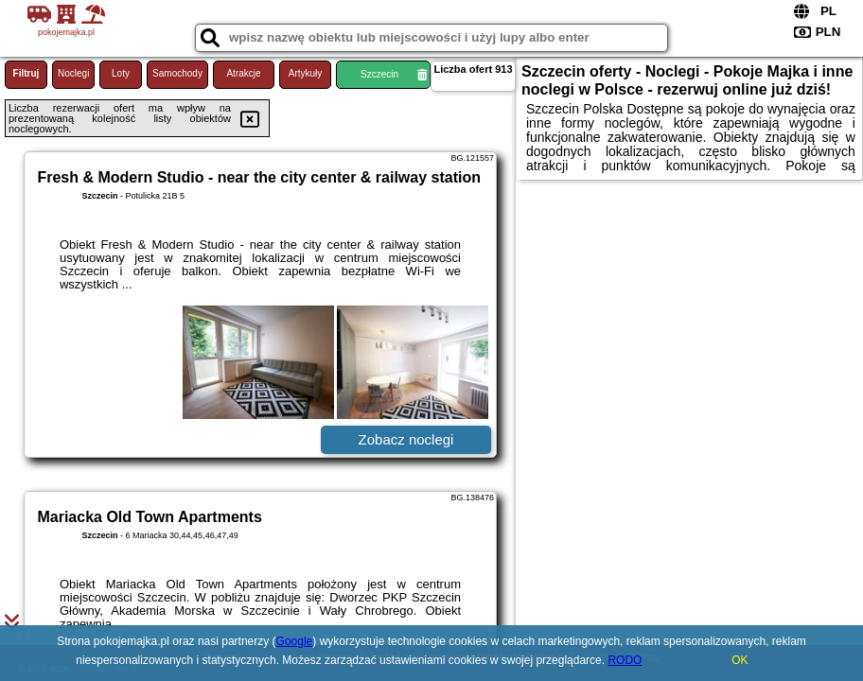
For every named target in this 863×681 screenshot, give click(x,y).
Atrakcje (243, 73)
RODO (625, 660)
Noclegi (73, 73)
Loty (121, 73)
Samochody (177, 73)
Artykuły (306, 73)
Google (294, 641)
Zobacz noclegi (406, 439)
